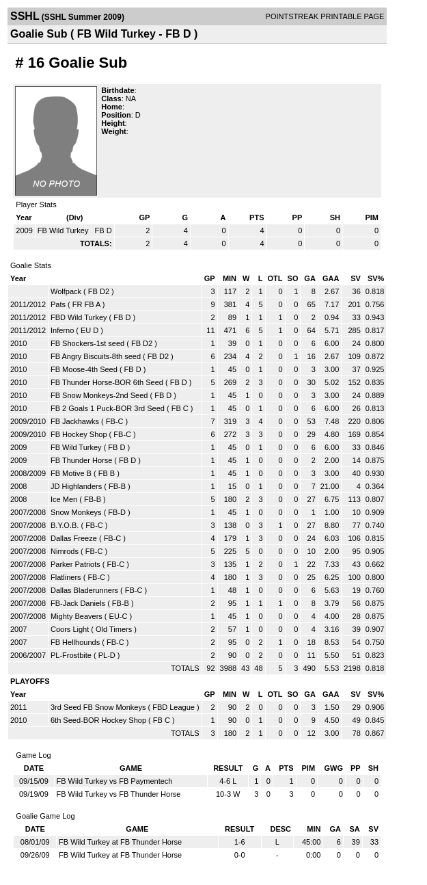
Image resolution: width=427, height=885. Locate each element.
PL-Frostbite (71, 655)
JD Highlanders (76, 486)
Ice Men (64, 499)
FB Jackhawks (75, 421)
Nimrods (65, 551)
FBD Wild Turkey (79, 317)
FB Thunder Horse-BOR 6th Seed (107, 382)
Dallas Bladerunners (84, 590)
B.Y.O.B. (65, 525)
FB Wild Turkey (64, 230)
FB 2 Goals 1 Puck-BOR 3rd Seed (108, 408)
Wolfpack (66, 291)
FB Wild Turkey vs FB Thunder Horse (119, 794)
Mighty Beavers (76, 616)
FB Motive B (71, 473)
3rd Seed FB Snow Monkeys (98, 707)
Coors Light (70, 629)
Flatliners (66, 577)
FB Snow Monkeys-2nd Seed (99, 395)
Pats (58, 304)
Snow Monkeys (76, 512)
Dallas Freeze (74, 538)
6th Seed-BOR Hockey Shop (98, 720)
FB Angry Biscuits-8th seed (96, 356)
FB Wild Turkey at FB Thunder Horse (120, 842)
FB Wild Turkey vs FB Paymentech (115, 781)
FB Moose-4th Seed (84, 369)
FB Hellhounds (75, 642)
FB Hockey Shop (79, 434)
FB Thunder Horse (81, 460)
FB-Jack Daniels (78, 603)
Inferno (62, 330)
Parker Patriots (75, 564)
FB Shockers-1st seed (87, 343)
